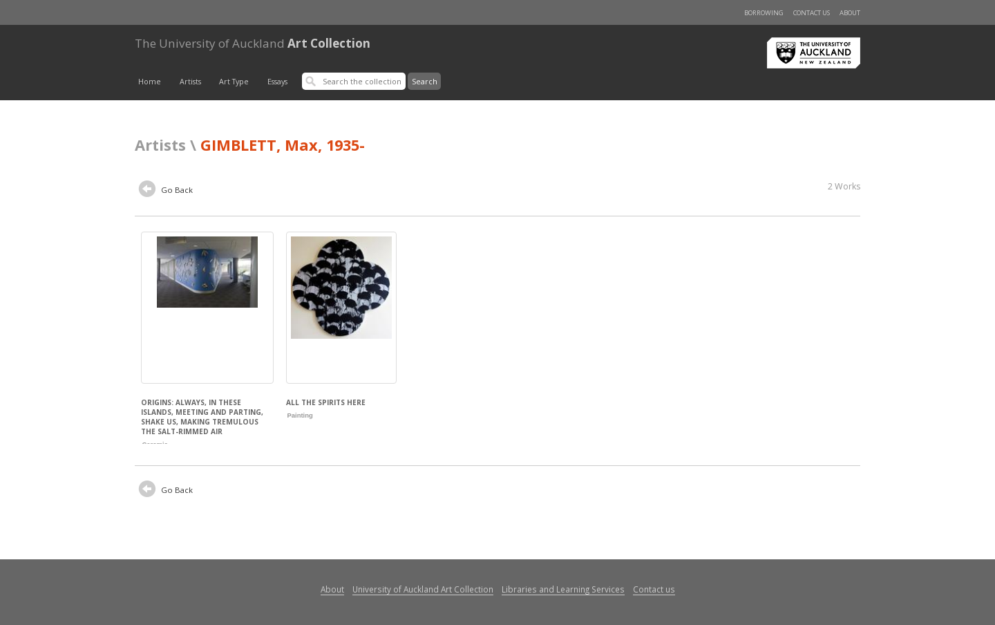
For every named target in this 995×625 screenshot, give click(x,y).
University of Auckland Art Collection (422, 589)
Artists (190, 81)
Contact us (811, 12)
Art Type (234, 81)
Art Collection (252, 43)
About (850, 12)
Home (149, 81)
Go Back (166, 190)
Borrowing (764, 12)
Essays (277, 81)
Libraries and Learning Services (563, 589)
